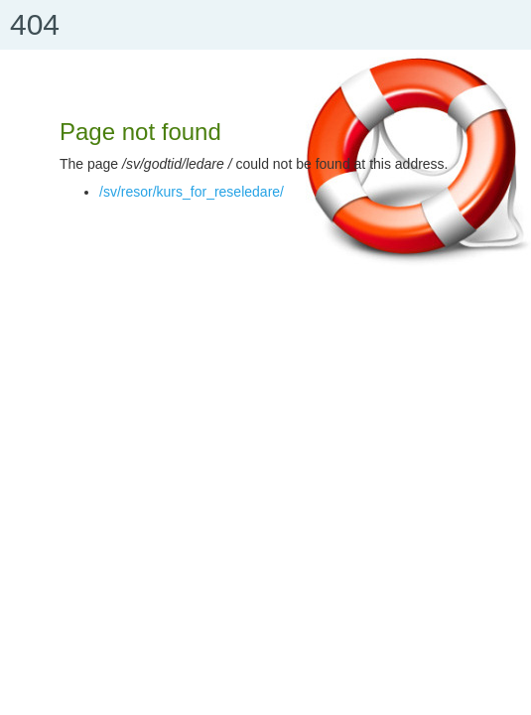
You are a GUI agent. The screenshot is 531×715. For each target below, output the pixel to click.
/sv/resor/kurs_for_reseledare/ (191, 192)
